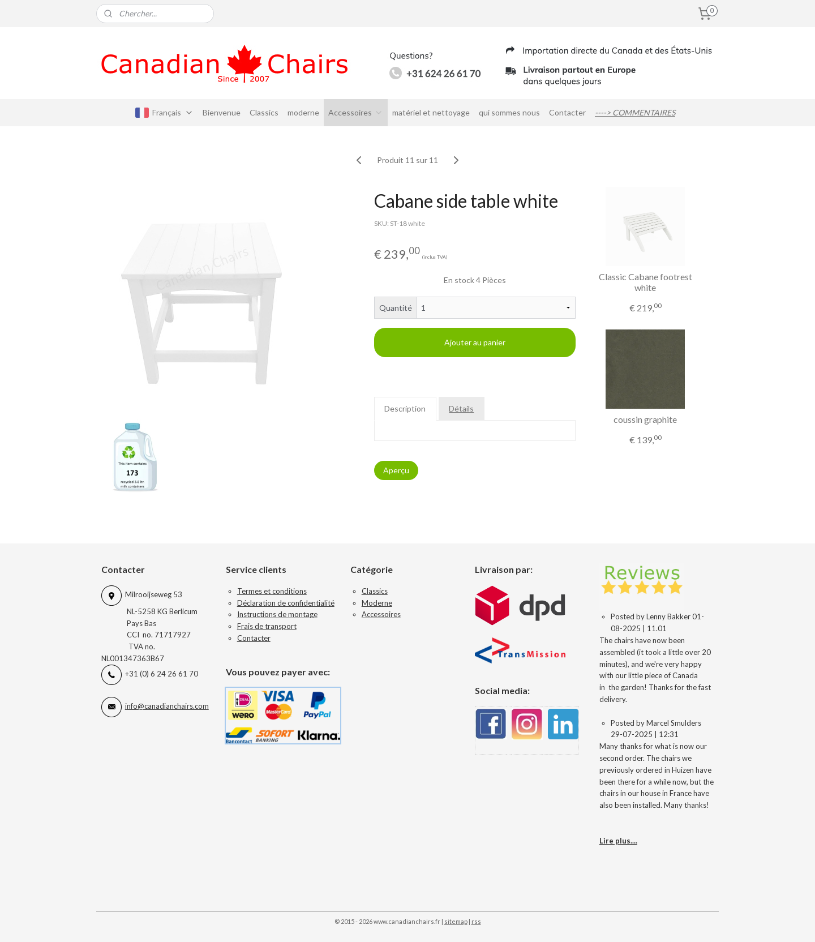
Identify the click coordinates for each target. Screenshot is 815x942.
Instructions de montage (277, 614)
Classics (264, 112)
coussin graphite (645, 419)
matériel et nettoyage (431, 112)
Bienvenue (222, 112)
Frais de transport (267, 626)
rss (476, 921)
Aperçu (396, 470)
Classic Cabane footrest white (645, 282)
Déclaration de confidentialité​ (285, 602)
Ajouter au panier (474, 342)
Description (405, 408)
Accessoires (355, 112)
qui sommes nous (509, 112)
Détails (461, 408)
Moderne (377, 602)
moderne (303, 112)
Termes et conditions (272, 591)
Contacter (567, 112)
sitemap (455, 921)
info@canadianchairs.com (167, 705)
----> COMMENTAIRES (635, 112)
